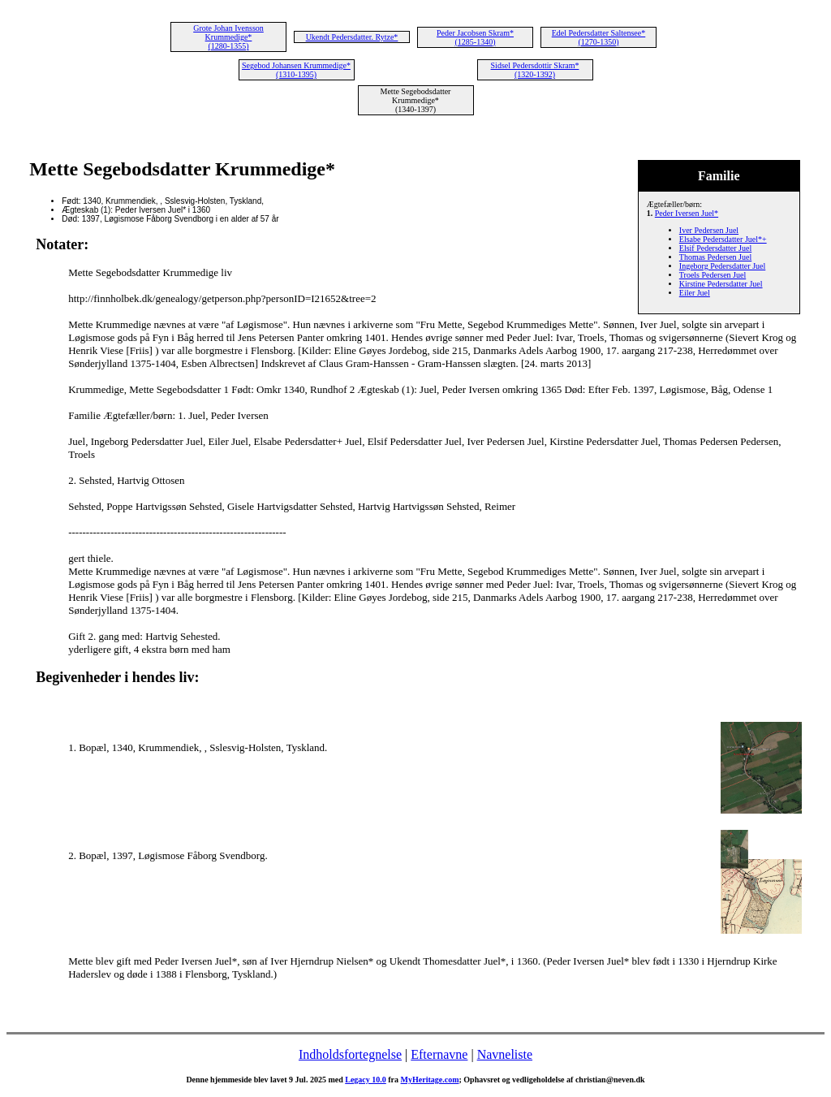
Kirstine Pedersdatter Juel (721, 283)
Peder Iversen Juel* (686, 213)
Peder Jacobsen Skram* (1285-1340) (475, 37)
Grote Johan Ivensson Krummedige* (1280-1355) (228, 37)
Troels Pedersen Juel (712, 274)
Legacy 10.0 (365, 1079)
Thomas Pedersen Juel (715, 257)
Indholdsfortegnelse (350, 1054)
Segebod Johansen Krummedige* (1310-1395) (296, 70)
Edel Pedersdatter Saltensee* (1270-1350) (599, 37)
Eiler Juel (694, 292)
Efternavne (439, 1054)
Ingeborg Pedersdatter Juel (722, 265)
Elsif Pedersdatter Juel (715, 248)
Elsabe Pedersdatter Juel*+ (723, 239)
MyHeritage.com (430, 1079)
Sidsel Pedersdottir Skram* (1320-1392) (535, 70)
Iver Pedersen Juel (708, 230)
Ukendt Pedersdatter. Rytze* (352, 36)
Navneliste (504, 1054)
